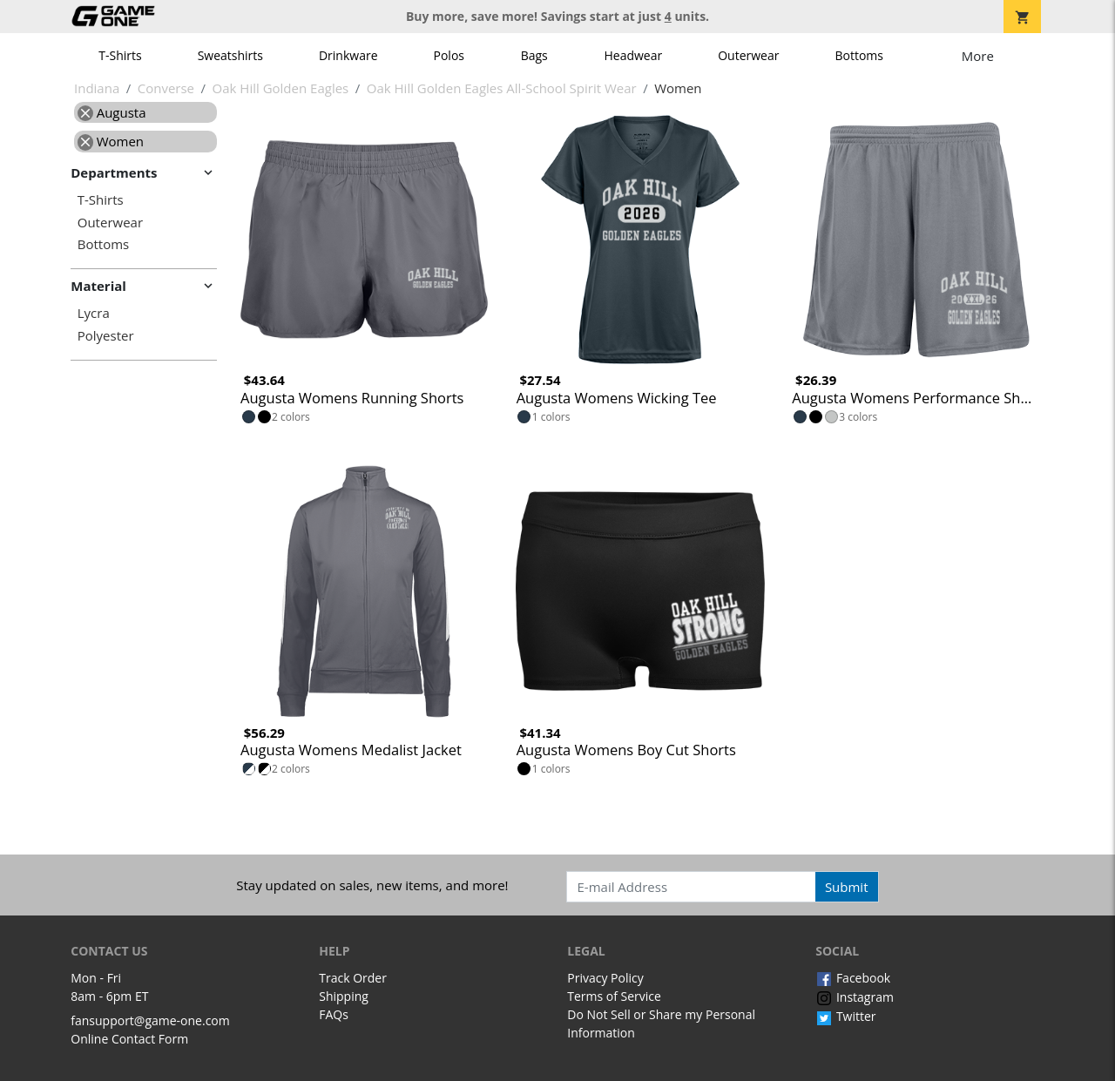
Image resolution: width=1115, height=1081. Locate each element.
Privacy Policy (605, 978)
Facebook (852, 978)
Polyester (106, 335)
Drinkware (348, 55)
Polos (449, 55)
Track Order (353, 978)
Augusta (112, 112)
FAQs (333, 1014)
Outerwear (748, 55)
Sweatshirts (230, 55)
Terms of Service (614, 996)
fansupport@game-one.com (150, 1020)
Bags (534, 55)
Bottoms (859, 55)
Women (111, 141)
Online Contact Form (129, 1038)
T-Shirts (119, 55)
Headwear (633, 55)
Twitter (845, 1016)
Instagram (854, 997)
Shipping (343, 996)
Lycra (94, 313)
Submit (846, 886)
